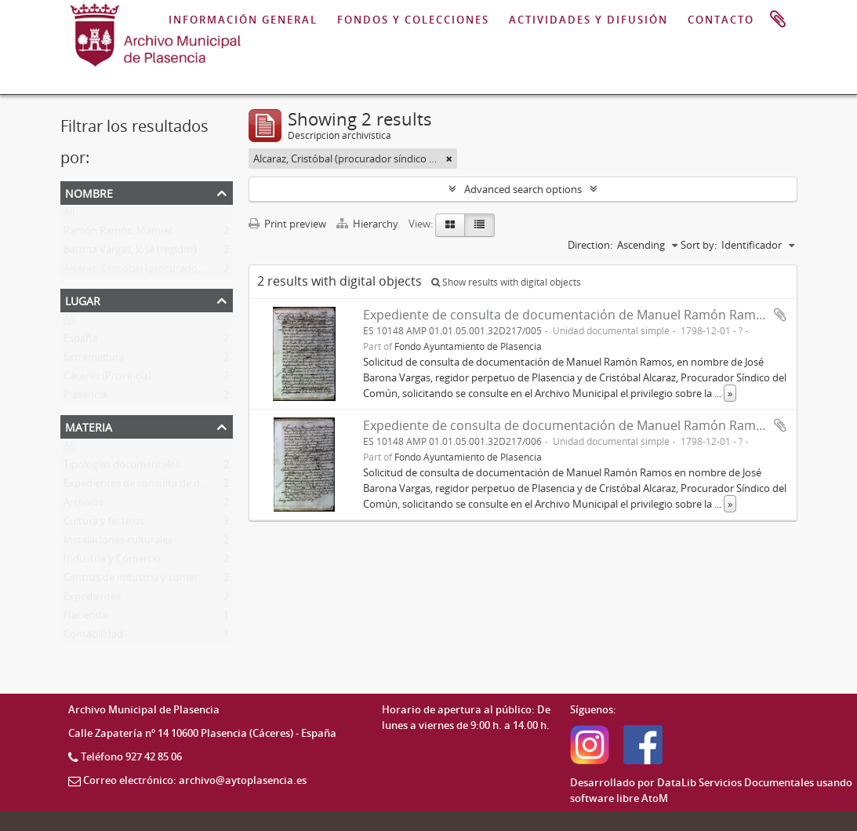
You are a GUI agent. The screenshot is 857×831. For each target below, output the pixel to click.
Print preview (287, 224)
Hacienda (85, 618)
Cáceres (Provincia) (107, 379)
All (69, 215)
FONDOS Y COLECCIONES (413, 20)
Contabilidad (93, 637)
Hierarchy (368, 224)
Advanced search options (523, 189)
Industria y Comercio (112, 562)
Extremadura (94, 360)
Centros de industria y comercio (138, 581)
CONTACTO (721, 20)
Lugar (82, 299)
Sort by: (699, 245)
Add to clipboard (780, 315)
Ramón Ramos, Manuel (118, 234)
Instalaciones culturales (118, 543)
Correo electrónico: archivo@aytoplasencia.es (195, 780)
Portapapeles (777, 19)
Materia (88, 425)
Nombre (89, 191)
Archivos (83, 505)
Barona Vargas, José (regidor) (130, 253)
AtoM (654, 798)
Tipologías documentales (122, 468)
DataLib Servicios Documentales (735, 782)
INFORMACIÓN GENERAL (243, 20)
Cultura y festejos (104, 524)
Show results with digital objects (506, 282)
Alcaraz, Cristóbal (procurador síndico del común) (178, 271)
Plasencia (85, 398)
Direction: (590, 245)
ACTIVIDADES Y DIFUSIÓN (588, 20)
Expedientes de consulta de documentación (165, 486)
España (80, 341)
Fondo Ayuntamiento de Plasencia (468, 346)
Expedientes (92, 599)
